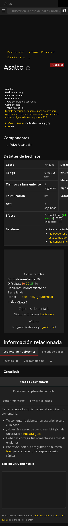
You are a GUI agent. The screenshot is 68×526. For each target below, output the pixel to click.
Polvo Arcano (13, 107)
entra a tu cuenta (42, 515)
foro (9, 451)
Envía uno (47, 314)
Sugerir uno (47, 327)
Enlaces (59, 64)
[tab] (19, 351)
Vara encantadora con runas (21, 101)
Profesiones (48, 52)
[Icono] (9, 79)
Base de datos (15, 52)
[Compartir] (64, 11)
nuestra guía (32, 434)
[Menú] (3, 11)
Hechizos (32, 52)
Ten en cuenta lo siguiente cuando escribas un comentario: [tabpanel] (34, 464)
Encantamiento (16, 57)
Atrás (8, 4)
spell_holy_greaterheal (35, 297)
